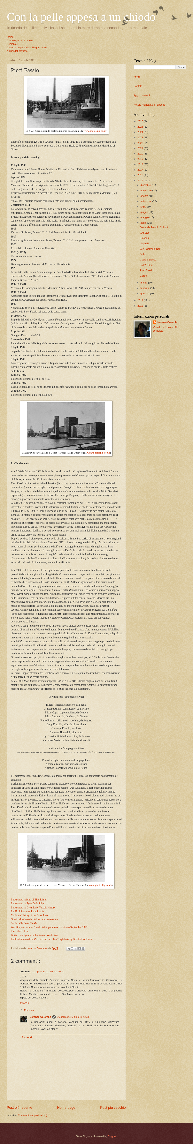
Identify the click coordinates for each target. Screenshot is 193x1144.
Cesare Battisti (148, 259)
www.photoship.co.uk (94, 130)
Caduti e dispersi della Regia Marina (27, 47)
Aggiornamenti (142, 95)
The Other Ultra (19, 931)
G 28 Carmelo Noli (150, 248)
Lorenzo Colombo (40, 1016)
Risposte (29, 1010)
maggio (144, 217)
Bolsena (144, 238)
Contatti (138, 86)
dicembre (145, 185)
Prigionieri (12, 43)
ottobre (144, 195)
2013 (140, 305)
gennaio (145, 293)
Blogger (112, 1136)
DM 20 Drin (146, 265)
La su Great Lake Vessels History (33, 907)
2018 (140, 164)
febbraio (145, 288)
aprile (143, 222)
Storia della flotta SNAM (24, 923)
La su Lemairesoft (27, 911)
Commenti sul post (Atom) (32, 1115)
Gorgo (143, 275)
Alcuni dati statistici (17, 50)
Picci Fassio (146, 270)
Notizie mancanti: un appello (149, 104)
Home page (66, 1108)
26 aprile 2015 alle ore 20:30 (48, 971)
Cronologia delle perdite (20, 40)
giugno (144, 212)
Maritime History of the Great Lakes (30, 915)
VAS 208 (145, 232)
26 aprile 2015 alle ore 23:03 (73, 1016)
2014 (140, 300)
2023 (140, 137)
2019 (140, 158)
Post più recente (19, 1108)
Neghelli (144, 243)
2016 (140, 175)
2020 (140, 153)
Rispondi (25, 1002)
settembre (146, 201)
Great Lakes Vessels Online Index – (34, 919)
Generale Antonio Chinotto (154, 227)
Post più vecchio (113, 1108)
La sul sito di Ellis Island (28, 899)
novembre (146, 190)
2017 (140, 169)
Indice (10, 36)
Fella (142, 254)
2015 (140, 180)
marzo (144, 282)
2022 (140, 142)
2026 (140, 121)
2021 (140, 148)
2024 (140, 132)
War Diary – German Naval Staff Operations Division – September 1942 (49, 927)
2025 (140, 126)
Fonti (137, 76)
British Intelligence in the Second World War (34, 935)
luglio (143, 206)
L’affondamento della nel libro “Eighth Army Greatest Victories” (52, 939)
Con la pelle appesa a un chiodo (81, 16)
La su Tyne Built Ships (27, 903)
